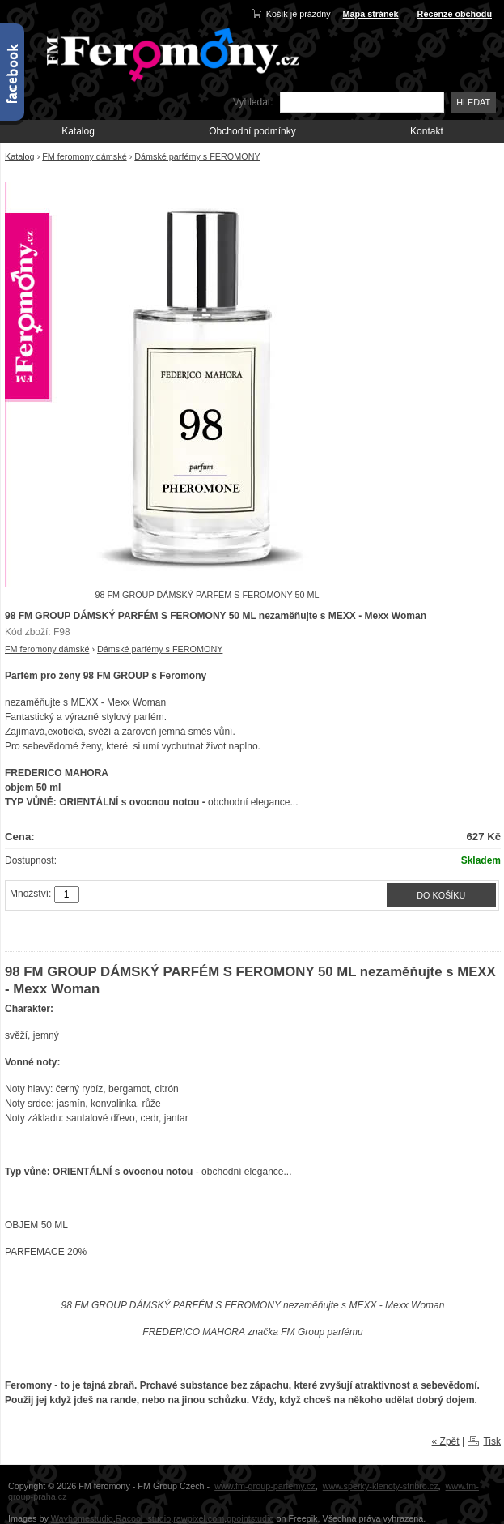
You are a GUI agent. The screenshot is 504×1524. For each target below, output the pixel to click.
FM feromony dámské (84, 156)
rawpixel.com (198, 1518)
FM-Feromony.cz (170, 53)
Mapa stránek (371, 14)
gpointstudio (250, 1518)
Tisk (492, 1441)
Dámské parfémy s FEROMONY (197, 156)
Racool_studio (143, 1518)
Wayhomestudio (82, 1518)
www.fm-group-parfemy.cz (265, 1486)
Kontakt (426, 131)
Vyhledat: (253, 102)
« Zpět (446, 1441)
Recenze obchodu (454, 14)
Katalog (78, 131)
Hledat (473, 102)
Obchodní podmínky (252, 131)
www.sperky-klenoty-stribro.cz (380, 1486)
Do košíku (441, 895)
